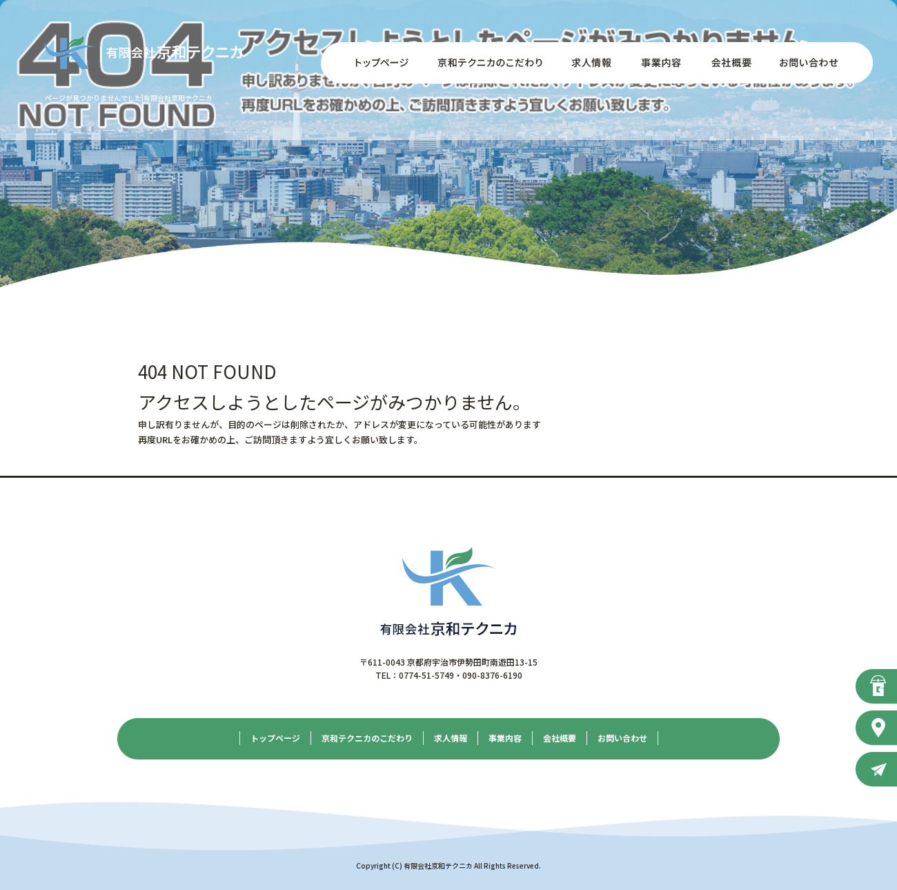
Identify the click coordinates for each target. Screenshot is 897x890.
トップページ (372, 63)
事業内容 (658, 63)
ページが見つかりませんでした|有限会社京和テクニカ (129, 98)
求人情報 (589, 63)
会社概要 (727, 63)
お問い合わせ (817, 63)
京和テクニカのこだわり (489, 63)
